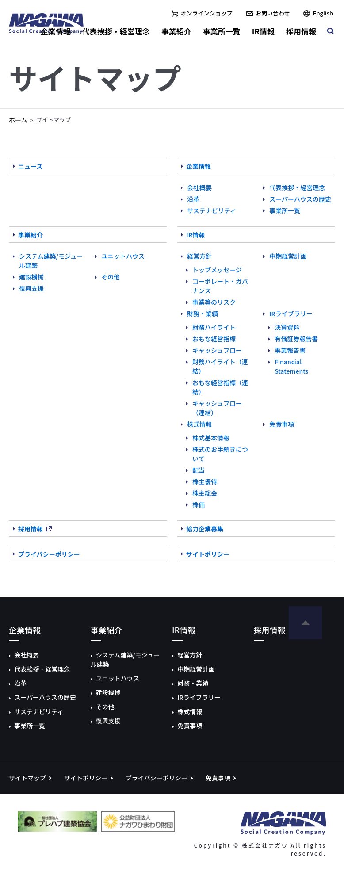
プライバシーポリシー (156, 777)
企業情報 (56, 31)
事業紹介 (176, 31)
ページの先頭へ (305, 622)
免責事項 (218, 777)
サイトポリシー (85, 777)
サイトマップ (27, 777)
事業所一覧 (222, 31)
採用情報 (301, 31)
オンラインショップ (207, 13)
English (323, 13)
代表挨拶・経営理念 (116, 31)
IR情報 (263, 31)
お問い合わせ (273, 13)
